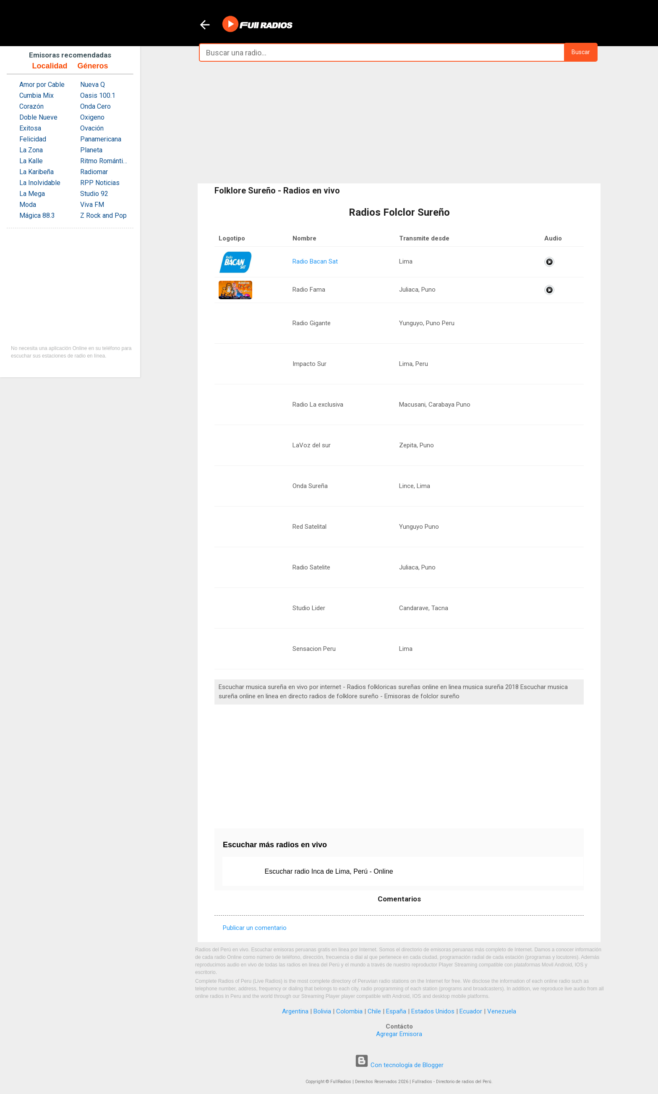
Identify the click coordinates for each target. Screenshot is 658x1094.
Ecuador (471, 1011)
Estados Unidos (432, 1011)
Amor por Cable (42, 85)
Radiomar (94, 172)
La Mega (32, 194)
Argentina (295, 1011)
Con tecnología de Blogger (399, 1065)
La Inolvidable (39, 183)
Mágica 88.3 (37, 215)
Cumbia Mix (36, 95)
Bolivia (322, 1011)
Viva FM (92, 205)
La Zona (31, 150)
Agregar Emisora (399, 1034)
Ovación (92, 128)
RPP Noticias (100, 183)
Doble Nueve (38, 117)
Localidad (49, 66)
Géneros (92, 66)
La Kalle (31, 161)
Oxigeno (92, 117)
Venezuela (501, 1011)
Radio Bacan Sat (315, 261)
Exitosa (30, 128)
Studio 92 (94, 194)
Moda (27, 205)
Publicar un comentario (255, 928)
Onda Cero (95, 106)
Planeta (91, 150)
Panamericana (100, 139)
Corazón (31, 106)
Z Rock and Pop (103, 215)
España (396, 1011)
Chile (374, 1011)
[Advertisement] (399, 122)
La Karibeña (36, 172)
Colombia (349, 1011)
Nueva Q (92, 85)
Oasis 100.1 (97, 95)
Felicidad (32, 139)
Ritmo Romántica (104, 161)
